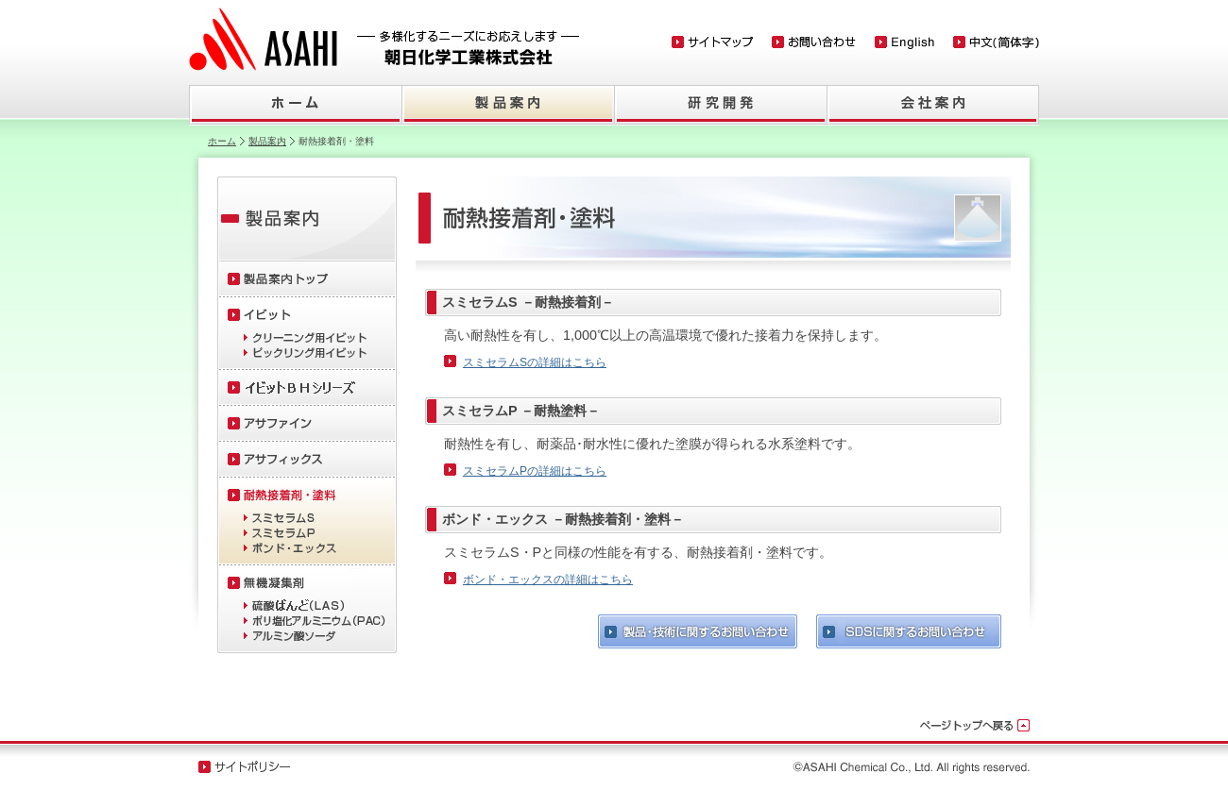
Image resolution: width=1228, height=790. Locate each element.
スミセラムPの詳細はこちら (534, 471)
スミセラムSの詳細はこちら (534, 362)
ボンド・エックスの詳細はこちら (548, 579)
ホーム (222, 141)
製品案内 (267, 141)
